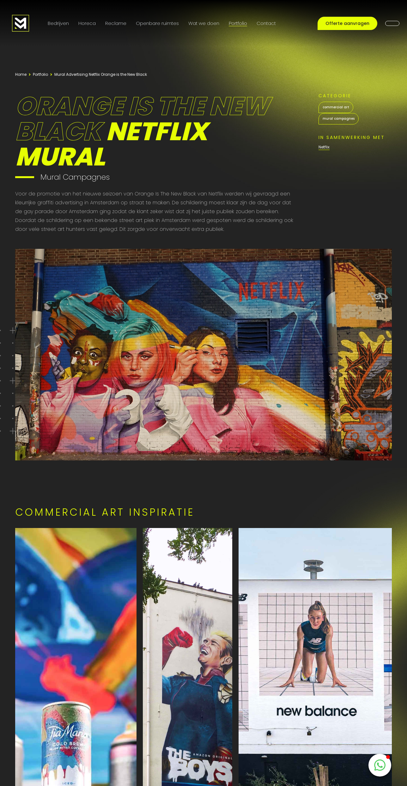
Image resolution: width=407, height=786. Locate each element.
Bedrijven (58, 23)
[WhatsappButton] (380, 765)
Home (21, 74)
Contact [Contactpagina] (266, 23)
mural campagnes (339, 118)
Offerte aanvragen (347, 23)
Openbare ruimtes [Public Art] (157, 23)
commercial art (336, 107)
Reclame (115, 23)
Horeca (87, 23)
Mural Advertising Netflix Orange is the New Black (100, 74)
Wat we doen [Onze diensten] (203, 23)
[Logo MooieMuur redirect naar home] (20, 23)
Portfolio (238, 23)
